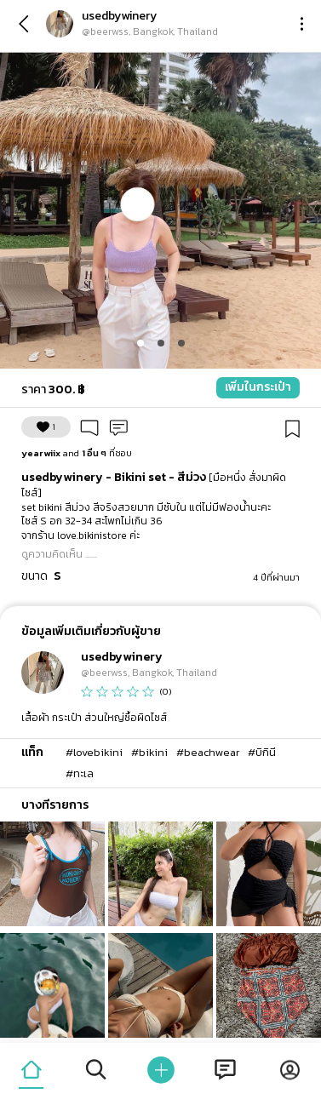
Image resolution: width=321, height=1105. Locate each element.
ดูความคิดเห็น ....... (59, 554)
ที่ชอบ (76, 453)
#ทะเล (80, 773)
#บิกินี (262, 752)
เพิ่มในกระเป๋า (258, 387)
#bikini (149, 752)
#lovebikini (94, 752)
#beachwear (207, 752)
